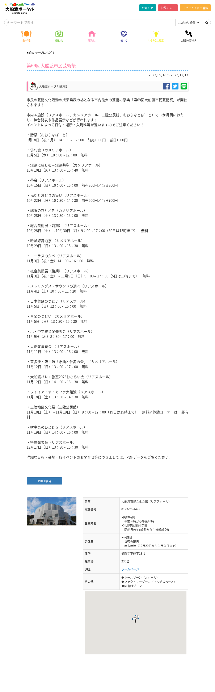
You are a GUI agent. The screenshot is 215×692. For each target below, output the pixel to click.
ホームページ (130, 569)
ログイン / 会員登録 (195, 8)
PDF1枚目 (44, 481)
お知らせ (147, 8)
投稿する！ (168, 8)
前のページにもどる (41, 52)
